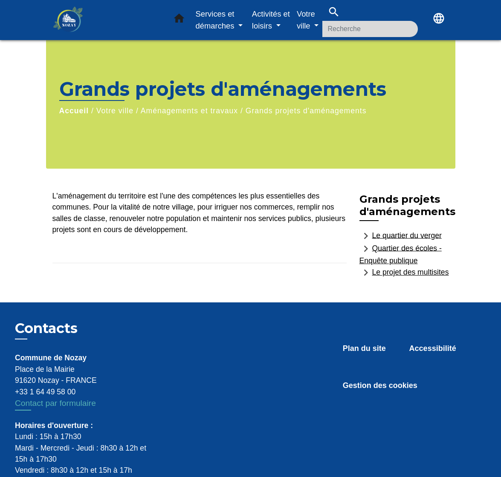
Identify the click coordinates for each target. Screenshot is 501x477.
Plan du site (364, 348)
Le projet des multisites (404, 272)
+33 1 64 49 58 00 (45, 392)
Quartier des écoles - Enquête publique (400, 253)
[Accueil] (105, 20)
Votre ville (114, 110)
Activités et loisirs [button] (271, 19)
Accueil (74, 110)
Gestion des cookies (380, 385)
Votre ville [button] (306, 19)
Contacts (46, 328)
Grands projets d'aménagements (306, 110)
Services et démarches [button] (216, 19)
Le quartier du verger (400, 236)
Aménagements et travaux (189, 110)
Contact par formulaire (55, 403)
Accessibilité (432, 348)
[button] (179, 20)
